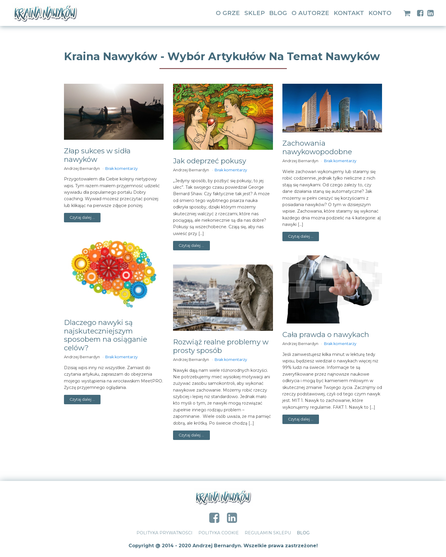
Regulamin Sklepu (268, 532)
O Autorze (310, 13)
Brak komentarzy (121, 168)
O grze (228, 13)
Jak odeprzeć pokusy (209, 161)
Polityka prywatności (164, 532)
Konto (379, 13)
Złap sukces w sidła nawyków (97, 155)
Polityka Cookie (218, 532)
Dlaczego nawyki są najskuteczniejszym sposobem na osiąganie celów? (105, 335)
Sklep (254, 13)
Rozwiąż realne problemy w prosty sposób (221, 346)
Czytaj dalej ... (82, 217)
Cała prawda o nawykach (325, 335)
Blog (278, 13)
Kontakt (349, 13)
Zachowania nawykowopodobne (317, 147)
